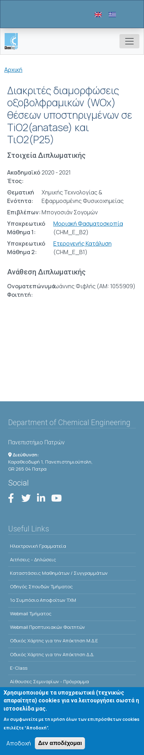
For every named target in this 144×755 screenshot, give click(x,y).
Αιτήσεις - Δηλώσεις (33, 559)
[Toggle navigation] (129, 41)
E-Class (18, 668)
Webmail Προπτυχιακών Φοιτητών (47, 627)
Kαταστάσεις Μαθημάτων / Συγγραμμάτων (59, 573)
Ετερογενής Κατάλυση (82, 243)
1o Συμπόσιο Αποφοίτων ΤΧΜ (43, 600)
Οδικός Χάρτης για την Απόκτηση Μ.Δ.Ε (54, 640)
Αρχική (13, 70)
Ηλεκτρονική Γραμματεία (38, 546)
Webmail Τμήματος (31, 613)
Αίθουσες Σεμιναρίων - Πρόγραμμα (49, 681)
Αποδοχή (18, 746)
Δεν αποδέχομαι (60, 746)
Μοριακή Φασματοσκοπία (88, 223)
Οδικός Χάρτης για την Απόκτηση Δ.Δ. (52, 654)
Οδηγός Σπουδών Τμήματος (41, 586)
